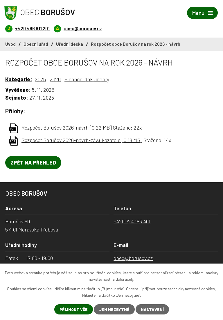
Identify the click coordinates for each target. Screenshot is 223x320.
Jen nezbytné (114, 309)
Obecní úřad (36, 44)
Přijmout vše (74, 309)
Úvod (10, 44)
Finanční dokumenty (86, 79)
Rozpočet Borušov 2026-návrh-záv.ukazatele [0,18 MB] (81, 140)
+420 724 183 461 (132, 221)
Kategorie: (18, 79)
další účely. (125, 279)
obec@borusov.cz (133, 258)
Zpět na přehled (33, 162)
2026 (55, 79)
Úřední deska (69, 44)
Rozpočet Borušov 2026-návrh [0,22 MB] (66, 127)
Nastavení (152, 309)
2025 (40, 79)
